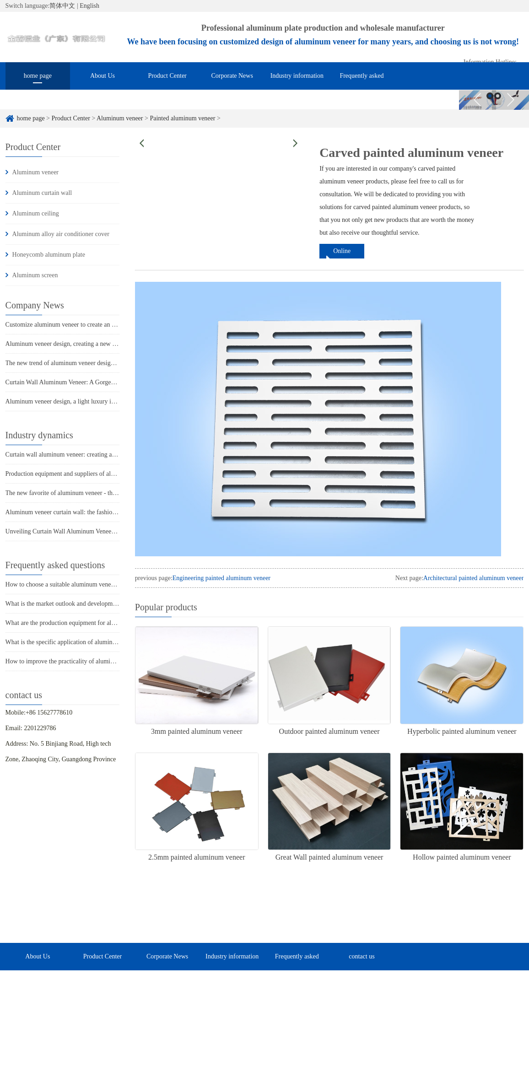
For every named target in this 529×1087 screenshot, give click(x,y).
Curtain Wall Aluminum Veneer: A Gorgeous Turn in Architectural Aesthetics (104, 382)
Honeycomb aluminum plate (48, 254)
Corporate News (232, 75)
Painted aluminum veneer (182, 118)
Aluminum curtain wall (42, 192)
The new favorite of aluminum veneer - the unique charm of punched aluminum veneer (117, 493)
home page (38, 75)
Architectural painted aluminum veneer (473, 578)
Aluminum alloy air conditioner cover (60, 234)
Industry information (297, 75)
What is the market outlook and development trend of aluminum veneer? (98, 603)
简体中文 (62, 5)
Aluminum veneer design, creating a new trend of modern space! (88, 343)
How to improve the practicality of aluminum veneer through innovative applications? (115, 661)
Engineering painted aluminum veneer (221, 578)
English (89, 5)
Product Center (167, 75)
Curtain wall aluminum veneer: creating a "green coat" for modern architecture (106, 454)
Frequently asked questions (361, 81)
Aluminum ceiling (35, 213)
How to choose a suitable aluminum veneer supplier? (73, 584)
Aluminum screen (35, 275)
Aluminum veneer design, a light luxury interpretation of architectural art (99, 401)
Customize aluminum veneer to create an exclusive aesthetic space (90, 324)
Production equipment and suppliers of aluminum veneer (78, 473)
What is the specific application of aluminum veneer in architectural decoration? (108, 642)
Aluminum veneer (120, 118)
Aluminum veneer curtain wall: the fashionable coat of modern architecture (102, 512)
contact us (426, 93)
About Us (102, 75)
